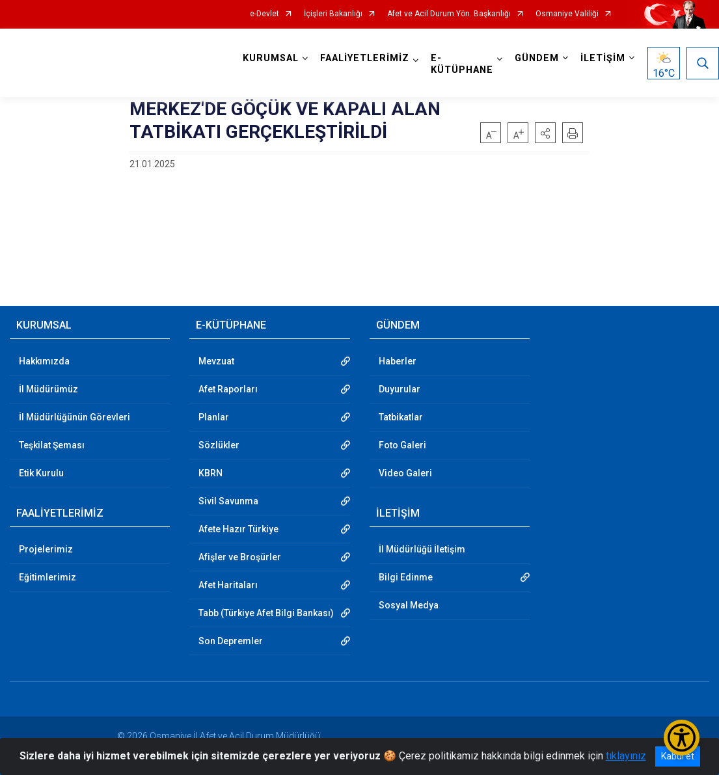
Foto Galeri (402, 445)
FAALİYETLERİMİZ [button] (364, 58)
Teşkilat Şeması (52, 445)
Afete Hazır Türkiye (238, 529)
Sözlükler (218, 445)
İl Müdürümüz (48, 389)
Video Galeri (405, 473)
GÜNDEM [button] (537, 58)
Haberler (397, 361)
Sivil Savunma (228, 501)
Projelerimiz (46, 549)
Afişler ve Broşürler (239, 557)
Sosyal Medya (409, 605)
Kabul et (677, 756)
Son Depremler (230, 641)
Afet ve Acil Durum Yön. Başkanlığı (449, 14)
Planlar (213, 417)
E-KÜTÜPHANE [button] (462, 64)
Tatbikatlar (401, 417)
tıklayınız (626, 756)
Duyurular (399, 389)
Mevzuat (216, 361)
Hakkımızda (44, 361)
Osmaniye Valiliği (567, 14)
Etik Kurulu (41, 473)
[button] (545, 132)
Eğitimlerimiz (47, 577)
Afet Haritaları (228, 585)
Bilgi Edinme (406, 577)
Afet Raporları (228, 389)
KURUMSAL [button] (271, 58)
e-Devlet (264, 14)
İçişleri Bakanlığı (333, 14)
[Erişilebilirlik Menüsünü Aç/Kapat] (681, 737)
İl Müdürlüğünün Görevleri (74, 417)
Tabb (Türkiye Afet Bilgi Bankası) (266, 613)
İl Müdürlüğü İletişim (422, 549)
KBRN (210, 473)
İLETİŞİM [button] (602, 58)
